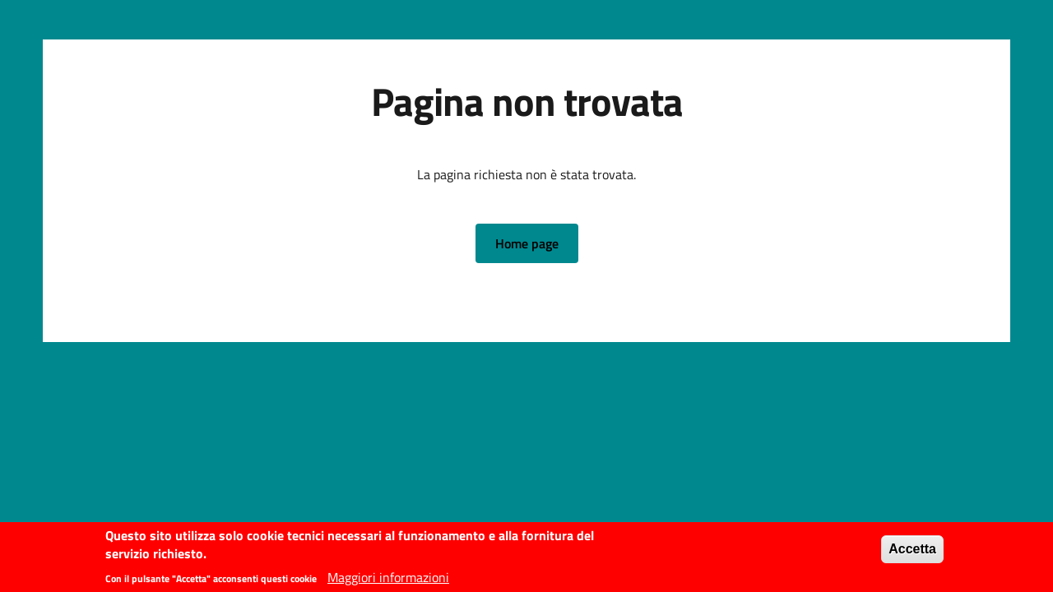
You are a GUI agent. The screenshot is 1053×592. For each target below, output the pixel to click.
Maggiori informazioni (388, 580)
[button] (526, 243)
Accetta (912, 552)
